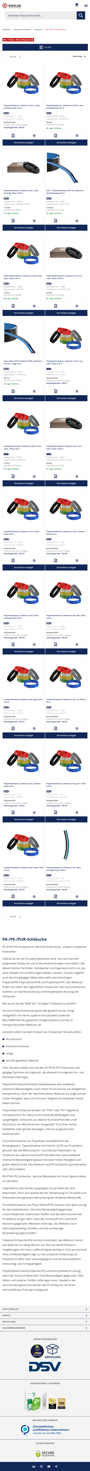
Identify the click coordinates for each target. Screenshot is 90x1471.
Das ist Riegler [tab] (10, 1309)
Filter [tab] (48, 47)
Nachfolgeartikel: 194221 (56, 383)
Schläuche (38, 29)
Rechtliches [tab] (9, 1321)
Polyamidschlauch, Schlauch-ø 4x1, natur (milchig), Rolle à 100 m (21, 191)
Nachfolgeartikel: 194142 (56, 721)
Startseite (6, 29)
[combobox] (45, 15)
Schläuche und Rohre (22, 29)
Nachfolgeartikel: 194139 (14, 637)
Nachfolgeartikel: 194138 (56, 553)
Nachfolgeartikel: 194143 (14, 805)
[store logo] (11, 5)
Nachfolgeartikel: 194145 (14, 889)
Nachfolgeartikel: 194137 (14, 553)
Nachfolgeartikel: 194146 (56, 889)
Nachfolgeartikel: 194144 (56, 805)
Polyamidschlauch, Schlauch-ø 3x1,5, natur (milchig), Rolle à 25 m (22, 106)
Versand (61, 125)
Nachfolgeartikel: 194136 (14, 127)
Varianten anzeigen (23, 142)
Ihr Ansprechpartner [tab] (13, 1328)
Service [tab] (6, 1315)
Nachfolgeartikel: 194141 (14, 721)
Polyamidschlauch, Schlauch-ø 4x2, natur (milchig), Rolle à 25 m (21, 616)
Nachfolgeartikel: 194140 (56, 637)
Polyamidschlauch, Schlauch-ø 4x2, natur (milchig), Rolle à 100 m (63, 868)
